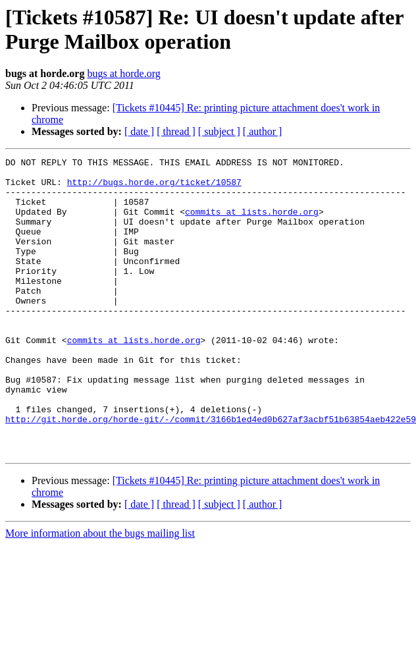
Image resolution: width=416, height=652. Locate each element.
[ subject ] (219, 131)
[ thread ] (176, 131)
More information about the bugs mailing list (100, 592)
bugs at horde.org (123, 73)
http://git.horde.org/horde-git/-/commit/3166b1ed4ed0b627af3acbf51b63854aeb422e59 (210, 472)
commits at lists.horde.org (252, 223)
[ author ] (262, 131)
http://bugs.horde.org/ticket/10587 (154, 188)
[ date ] (139, 131)
